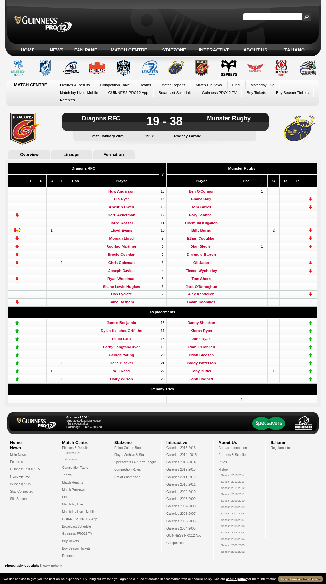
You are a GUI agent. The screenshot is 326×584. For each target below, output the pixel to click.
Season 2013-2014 (233, 475)
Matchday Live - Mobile (79, 93)
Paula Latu (121, 339)
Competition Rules (127, 469)
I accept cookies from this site (300, 580)
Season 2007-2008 (233, 513)
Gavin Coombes (201, 302)
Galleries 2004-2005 (181, 528)
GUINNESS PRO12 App (128, 93)
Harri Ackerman (121, 215)
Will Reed (121, 371)
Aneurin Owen (121, 207)
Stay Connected (21, 491)
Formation (113, 154)
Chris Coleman (121, 262)
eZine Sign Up (20, 484)
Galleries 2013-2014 (181, 462)
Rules (223, 462)
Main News (18, 455)
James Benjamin (121, 323)
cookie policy (236, 580)
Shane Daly (201, 199)
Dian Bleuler (201, 246)
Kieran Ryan (201, 331)
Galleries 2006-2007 (181, 513)
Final (236, 85)
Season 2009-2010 (233, 500)
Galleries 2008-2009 (181, 499)
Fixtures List (72, 453)
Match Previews (209, 85)
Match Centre (129, 49)
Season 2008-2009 (233, 507)
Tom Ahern (201, 279)
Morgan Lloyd (121, 238)
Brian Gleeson (201, 355)
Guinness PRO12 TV (219, 93)
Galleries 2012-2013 (181, 469)
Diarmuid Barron (201, 254)
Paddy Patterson (201, 363)
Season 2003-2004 (233, 539)
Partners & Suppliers (233, 455)
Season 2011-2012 (233, 488)
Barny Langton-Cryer (121, 347)
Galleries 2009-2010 (181, 492)
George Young (121, 355)
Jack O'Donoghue (201, 287)
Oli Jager (201, 262)
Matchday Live (262, 85)
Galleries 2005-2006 (181, 521)
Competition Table (115, 85)
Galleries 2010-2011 (181, 484)
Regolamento (280, 448)
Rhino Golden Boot (128, 448)
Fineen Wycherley (201, 271)
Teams (145, 85)
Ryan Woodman (121, 279)
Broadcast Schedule (175, 93)
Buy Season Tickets (292, 93)
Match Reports (173, 85)
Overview (29, 154)
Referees (67, 100)
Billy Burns (201, 230)
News (56, 49)
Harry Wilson (121, 379)
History (223, 469)
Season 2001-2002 (233, 551)
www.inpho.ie (52, 565)
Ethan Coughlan (201, 238)
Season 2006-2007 (233, 520)
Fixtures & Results (75, 85)
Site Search (18, 499)
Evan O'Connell (201, 347)
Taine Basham (121, 302)
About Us (255, 49)
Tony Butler (201, 371)
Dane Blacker (121, 363)
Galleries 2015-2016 (181, 448)
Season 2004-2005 (233, 532)
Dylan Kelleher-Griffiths (121, 331)
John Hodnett (201, 379)
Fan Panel (87, 49)
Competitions (175, 543)
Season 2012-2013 (233, 481)
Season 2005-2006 (233, 526)
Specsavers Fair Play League (135, 462)
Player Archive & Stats (130, 455)
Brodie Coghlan (121, 254)
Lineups (71, 154)
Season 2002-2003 (233, 545)
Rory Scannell (201, 215)
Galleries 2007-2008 (181, 506)
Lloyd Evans (121, 230)
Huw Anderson (121, 191)
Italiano (294, 49)
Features (16, 462)
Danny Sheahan (201, 323)
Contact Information (233, 448)
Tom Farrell (201, 207)
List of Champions (127, 477)
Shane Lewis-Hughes (121, 287)
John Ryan (201, 339)
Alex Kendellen (201, 294)
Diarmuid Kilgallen (201, 223)
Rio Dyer (121, 199)
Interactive (214, 49)
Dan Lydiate (121, 294)
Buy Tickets (256, 93)
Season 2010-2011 (233, 494)
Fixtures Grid (72, 459)
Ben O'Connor (201, 191)
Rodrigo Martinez (121, 246)
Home (27, 49)
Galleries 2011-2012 (181, 477)
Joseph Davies (121, 271)
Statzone (174, 49)
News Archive (20, 476)
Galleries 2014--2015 (181, 455)
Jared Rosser (121, 223)
